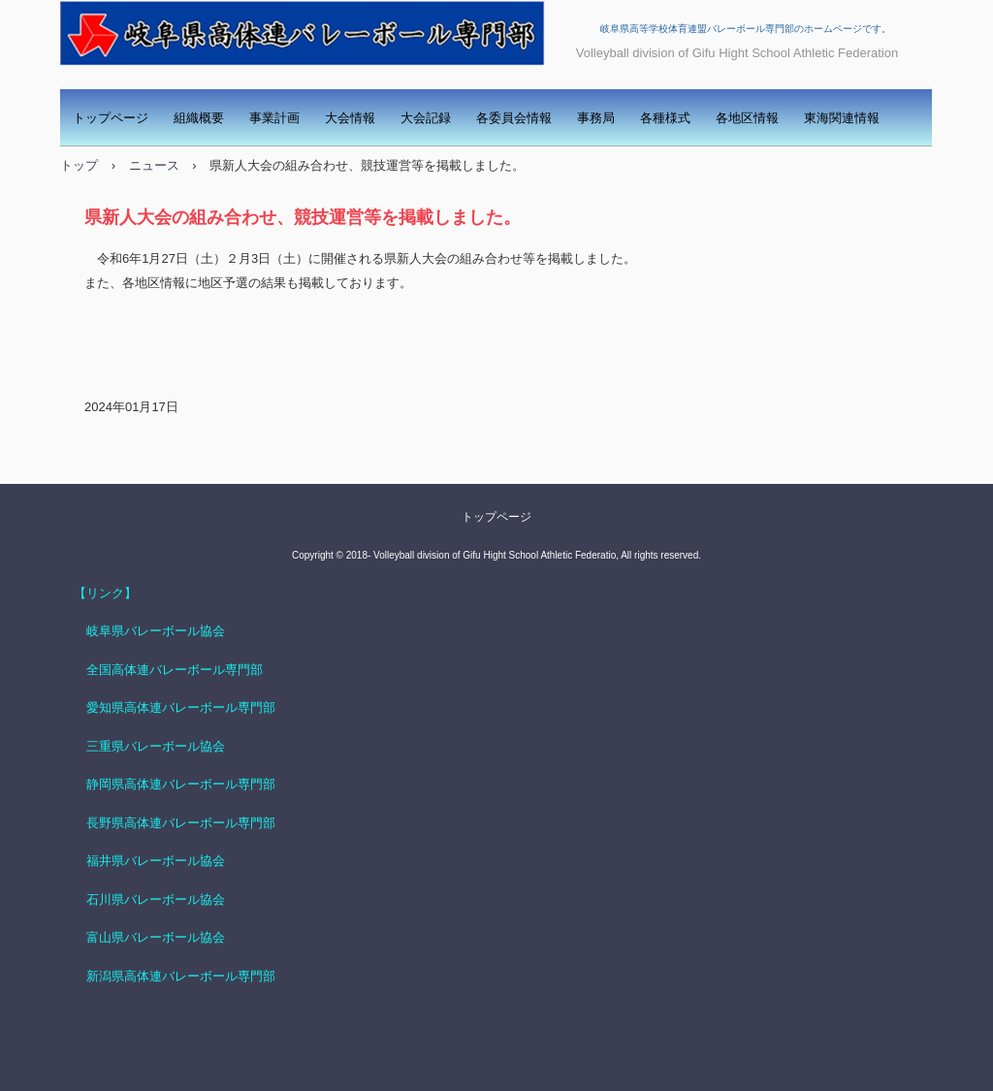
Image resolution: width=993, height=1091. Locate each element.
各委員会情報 (514, 118)
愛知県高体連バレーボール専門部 (180, 707)
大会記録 (425, 118)
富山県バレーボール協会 (155, 937)
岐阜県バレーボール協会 (149, 631)
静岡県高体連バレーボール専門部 (180, 784)
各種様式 (665, 118)
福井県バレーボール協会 (155, 860)
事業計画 (274, 118)
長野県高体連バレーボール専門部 (180, 823)
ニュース (154, 165)
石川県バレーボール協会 (155, 899)
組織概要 (199, 118)
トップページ (110, 118)
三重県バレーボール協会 (155, 746)
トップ (79, 165)
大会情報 (350, 118)
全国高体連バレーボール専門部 (174, 669)
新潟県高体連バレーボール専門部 (180, 976)
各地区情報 (747, 118)
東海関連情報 (842, 118)
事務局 (596, 118)
